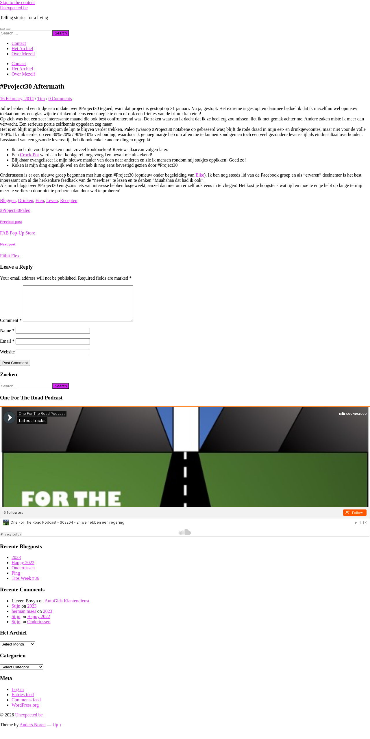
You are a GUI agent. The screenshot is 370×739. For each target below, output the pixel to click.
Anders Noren (33, 731)
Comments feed (26, 706)
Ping (16, 579)
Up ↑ (57, 731)
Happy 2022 (23, 569)
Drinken (25, 200)
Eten (40, 200)
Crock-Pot (29, 154)
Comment (11, 327)
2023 (16, 564)
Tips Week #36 (25, 585)
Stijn (16, 612)
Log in (18, 696)
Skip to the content (17, 2)
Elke (200, 175)
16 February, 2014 (17, 98)
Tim (41, 98)
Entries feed (23, 701)
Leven (52, 200)
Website (7, 358)
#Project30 (10, 210)
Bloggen (8, 200)
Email (7, 348)
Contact (19, 43)
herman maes (24, 618)
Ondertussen (23, 574)
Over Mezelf (23, 53)
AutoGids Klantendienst (67, 607)
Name (7, 337)
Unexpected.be (14, 7)
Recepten (68, 200)
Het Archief (22, 48)
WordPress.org (25, 711)
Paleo (25, 210)
